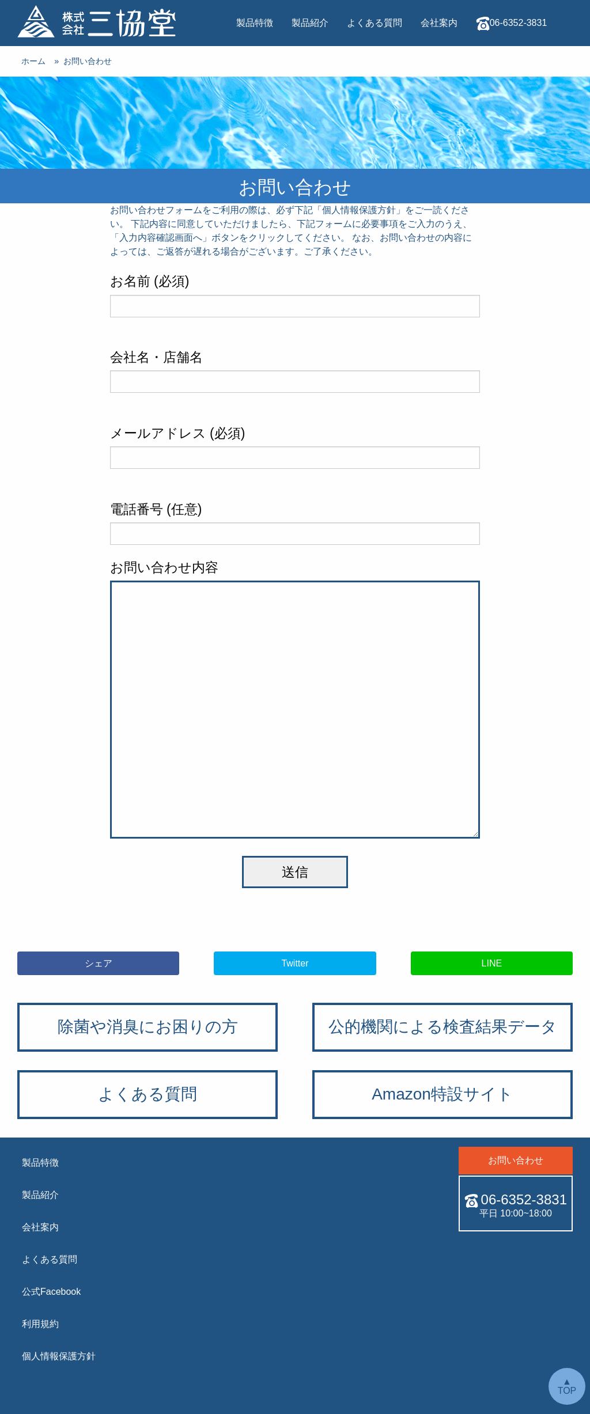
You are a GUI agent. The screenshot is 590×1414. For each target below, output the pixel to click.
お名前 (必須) (295, 295)
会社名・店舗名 (295, 371)
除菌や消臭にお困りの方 (148, 1027)
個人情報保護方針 (359, 210)
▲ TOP (567, 1386)
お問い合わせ (391, 69)
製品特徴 (254, 23)
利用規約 (40, 1324)
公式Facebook (51, 1292)
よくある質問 (374, 23)
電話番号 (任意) (295, 523)
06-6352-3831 (511, 24)
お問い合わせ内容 (295, 699)
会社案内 (439, 23)
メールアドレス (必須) (295, 447)
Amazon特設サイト (442, 1094)
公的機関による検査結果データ (442, 1027)
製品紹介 (310, 23)
